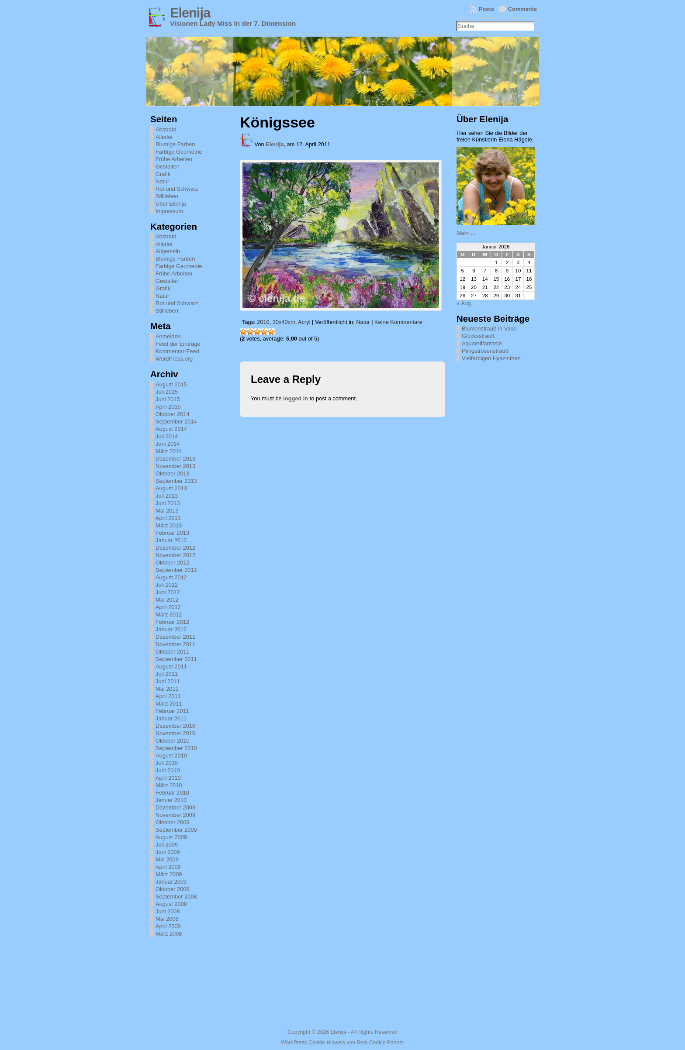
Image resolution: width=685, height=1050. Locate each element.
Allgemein (168, 251)
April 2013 (168, 518)
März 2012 (169, 614)
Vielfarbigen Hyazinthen (491, 358)
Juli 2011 (167, 674)
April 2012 (168, 607)
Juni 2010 (168, 770)
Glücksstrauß (478, 336)
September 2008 (176, 896)
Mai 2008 (167, 919)
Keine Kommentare (398, 322)
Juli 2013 (167, 495)
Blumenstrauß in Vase (489, 328)
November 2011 (175, 644)
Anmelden (168, 336)
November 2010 (175, 733)
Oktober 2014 (173, 414)
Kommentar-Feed (177, 351)
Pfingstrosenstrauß (485, 351)
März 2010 (169, 785)
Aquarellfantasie (482, 343)
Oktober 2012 (173, 562)
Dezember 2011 (175, 636)
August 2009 (171, 837)
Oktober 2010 (173, 740)
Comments (522, 9)
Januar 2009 (171, 881)
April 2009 (168, 867)
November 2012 (175, 555)
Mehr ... (466, 233)
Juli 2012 (167, 585)
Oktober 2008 (173, 889)
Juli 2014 (167, 436)
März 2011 (169, 703)
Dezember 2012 (175, 547)
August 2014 (171, 429)
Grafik (163, 174)
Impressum (169, 211)
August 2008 (171, 904)
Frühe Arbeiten (174, 159)
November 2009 (175, 815)
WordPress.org (174, 358)
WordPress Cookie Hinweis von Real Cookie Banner (342, 1043)
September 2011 (176, 659)
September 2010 (176, 748)
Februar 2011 (172, 711)
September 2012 (176, 570)
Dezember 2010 (175, 726)
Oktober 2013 (173, 473)
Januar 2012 (171, 629)
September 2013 (176, 481)
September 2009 (176, 829)
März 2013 (169, 525)
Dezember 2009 (175, 807)
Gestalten (168, 166)
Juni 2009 (168, 852)
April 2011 (168, 696)
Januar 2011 (171, 718)
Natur (162, 181)
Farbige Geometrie (179, 151)
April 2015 (168, 406)
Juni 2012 (168, 592)
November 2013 (175, 466)
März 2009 (169, 874)
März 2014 (169, 451)
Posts (486, 9)
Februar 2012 (172, 622)
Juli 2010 (167, 763)
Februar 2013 (172, 533)
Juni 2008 (168, 911)
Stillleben (167, 196)
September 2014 (176, 421)
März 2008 (169, 933)
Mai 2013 (167, 510)
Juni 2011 (168, 681)
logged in (295, 398)
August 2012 (171, 577)
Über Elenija (171, 203)
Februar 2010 (172, 792)
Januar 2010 (171, 800)
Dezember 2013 (175, 458)
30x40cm (284, 322)
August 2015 (171, 384)
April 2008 (168, 926)
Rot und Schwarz (177, 189)
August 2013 (171, 488)
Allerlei (164, 137)
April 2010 (168, 778)
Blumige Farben (175, 144)
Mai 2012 (167, 599)
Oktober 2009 (173, 822)
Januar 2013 (171, 540)
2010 (263, 322)
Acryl (304, 322)
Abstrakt (166, 129)
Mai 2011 (167, 688)
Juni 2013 (168, 503)
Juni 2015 (168, 399)
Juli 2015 (167, 392)
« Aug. (464, 303)
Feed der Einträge (178, 344)
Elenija (190, 13)
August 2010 (171, 755)
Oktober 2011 (173, 651)
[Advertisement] (500, 496)
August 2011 (171, 666)
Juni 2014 (168, 444)
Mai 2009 (167, 859)
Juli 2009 (167, 844)
